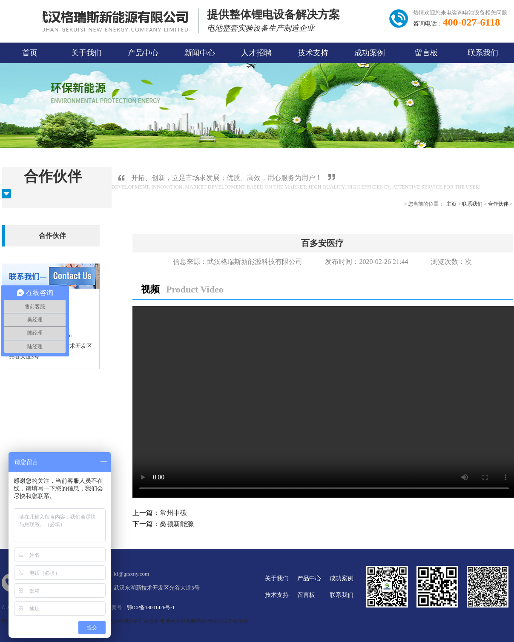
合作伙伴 (498, 204)
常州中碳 (173, 512)
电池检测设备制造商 (183, 621)
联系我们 (483, 53)
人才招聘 (256, 53)
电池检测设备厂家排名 (133, 621)
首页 (29, 53)
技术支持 (313, 53)
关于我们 (86, 53)
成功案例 (369, 53)
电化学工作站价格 (227, 621)
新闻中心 (199, 53)
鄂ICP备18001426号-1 (151, 607)
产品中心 (143, 53)
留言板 (426, 53)
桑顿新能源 (177, 523)
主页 (451, 204)
